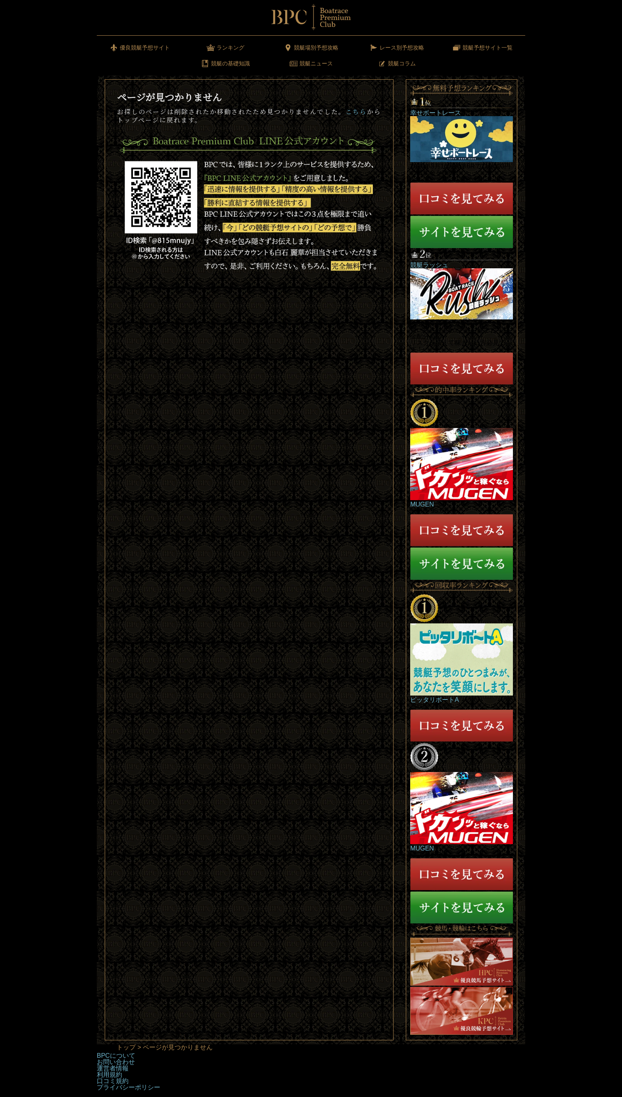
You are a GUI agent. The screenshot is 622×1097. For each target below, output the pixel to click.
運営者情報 (113, 1068)
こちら (356, 111)
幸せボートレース (435, 112)
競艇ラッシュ (429, 265)
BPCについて (116, 1055)
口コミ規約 (113, 1081)
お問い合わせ (116, 1062)
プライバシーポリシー (128, 1087)
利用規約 (109, 1074)
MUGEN (422, 504)
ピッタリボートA (434, 699)
